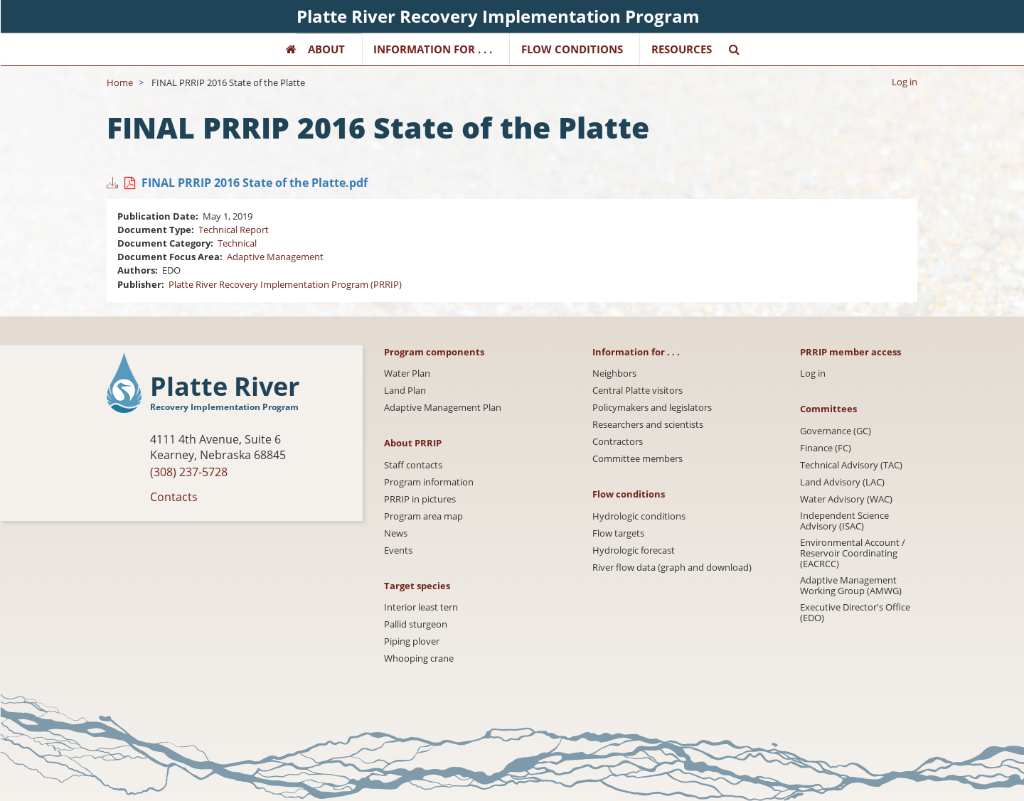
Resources (681, 49)
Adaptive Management (275, 256)
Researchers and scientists (647, 424)
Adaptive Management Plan (442, 407)
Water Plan (407, 373)
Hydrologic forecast (633, 550)
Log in (904, 81)
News (395, 533)
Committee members (637, 458)
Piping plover (411, 641)
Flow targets (618, 533)
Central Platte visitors (637, 390)
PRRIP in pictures (420, 499)
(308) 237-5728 (189, 472)
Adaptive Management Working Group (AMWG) (851, 585)
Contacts (174, 497)
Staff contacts (413, 465)
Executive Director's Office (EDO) (855, 612)
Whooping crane (419, 658)
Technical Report (233, 229)
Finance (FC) (825, 448)
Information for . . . (432, 49)
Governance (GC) (835, 431)
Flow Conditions (572, 49)
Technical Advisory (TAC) (851, 465)
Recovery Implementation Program (224, 407)
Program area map (423, 516)
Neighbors (614, 373)
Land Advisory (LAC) (842, 482)
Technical (237, 243)
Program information (429, 482)
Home (120, 82)
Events (398, 550)
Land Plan (405, 390)
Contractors (617, 441)
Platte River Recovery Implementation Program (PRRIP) (285, 284)
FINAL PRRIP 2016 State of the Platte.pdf (255, 182)
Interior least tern (421, 607)
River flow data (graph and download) (672, 567)
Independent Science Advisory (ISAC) (844, 521)
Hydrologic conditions (639, 516)
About (326, 49)
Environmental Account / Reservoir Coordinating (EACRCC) (852, 553)
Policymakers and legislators (652, 407)
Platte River (224, 387)
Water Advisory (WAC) (846, 499)
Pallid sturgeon (415, 624)
